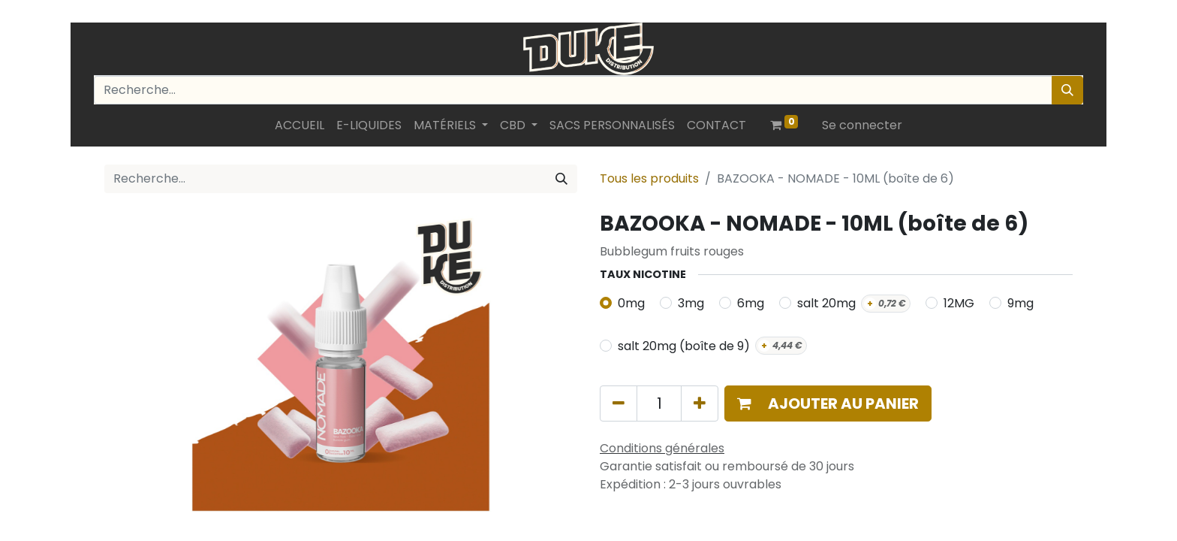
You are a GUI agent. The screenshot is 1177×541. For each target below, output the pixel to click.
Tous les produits (649, 178)
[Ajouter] (699, 403)
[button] (828, 403)
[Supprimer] (618, 403)
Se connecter (862, 125)
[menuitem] (299, 125)
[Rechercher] (1067, 90)
